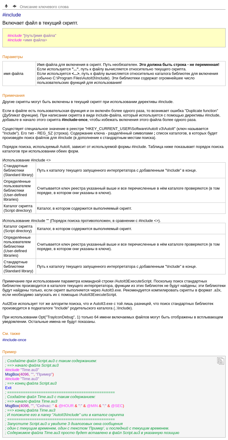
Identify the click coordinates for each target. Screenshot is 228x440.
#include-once (14, 340)
